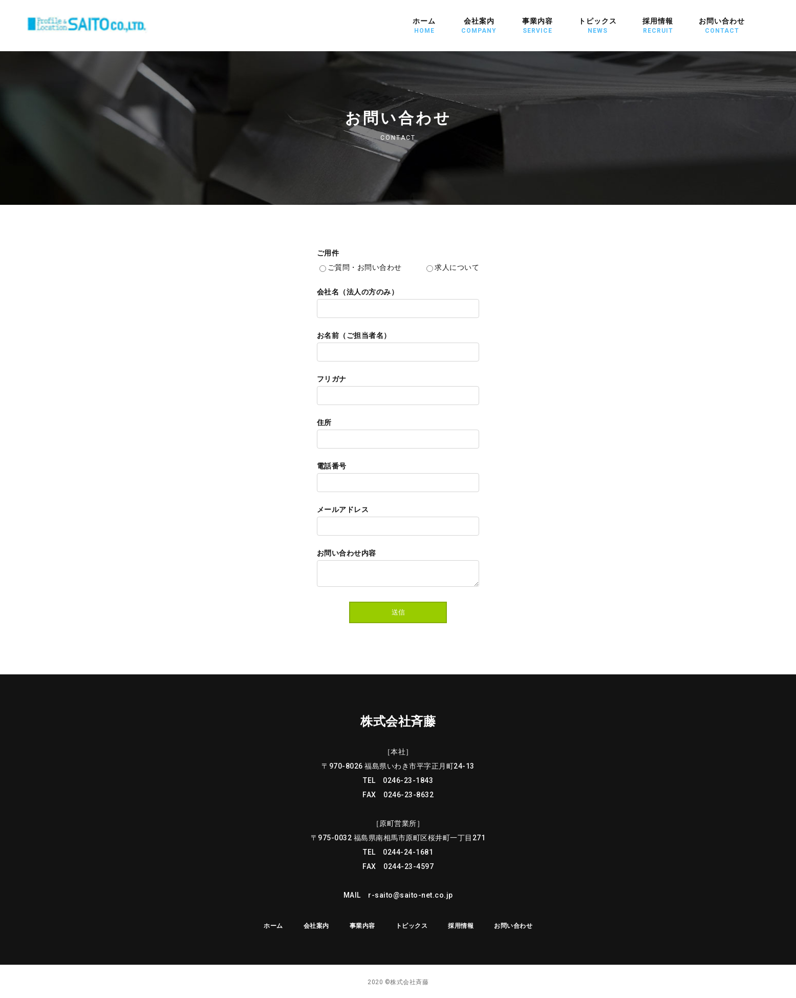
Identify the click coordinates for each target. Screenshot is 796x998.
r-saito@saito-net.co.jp (410, 895)
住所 (324, 422)
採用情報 (657, 25)
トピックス (597, 25)
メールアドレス (343, 509)
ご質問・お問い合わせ (376, 267)
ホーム (424, 25)
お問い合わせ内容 (346, 553)
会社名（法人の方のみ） (358, 292)
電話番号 (332, 466)
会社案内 (479, 25)
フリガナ (332, 379)
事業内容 (537, 25)
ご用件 (328, 253)
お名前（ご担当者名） (354, 335)
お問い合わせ (722, 25)
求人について (457, 267)
